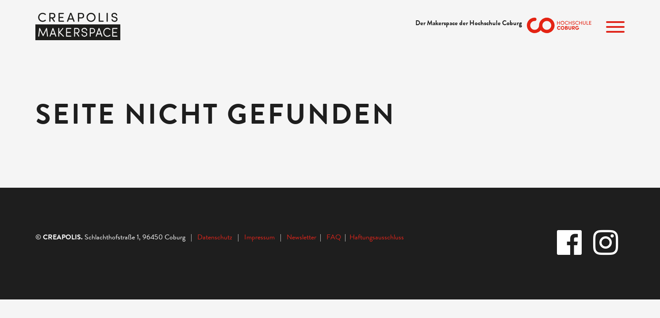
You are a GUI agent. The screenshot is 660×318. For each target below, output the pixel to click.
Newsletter (302, 237)
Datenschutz (214, 237)
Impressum (259, 237)
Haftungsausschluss (376, 237)
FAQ (335, 237)
